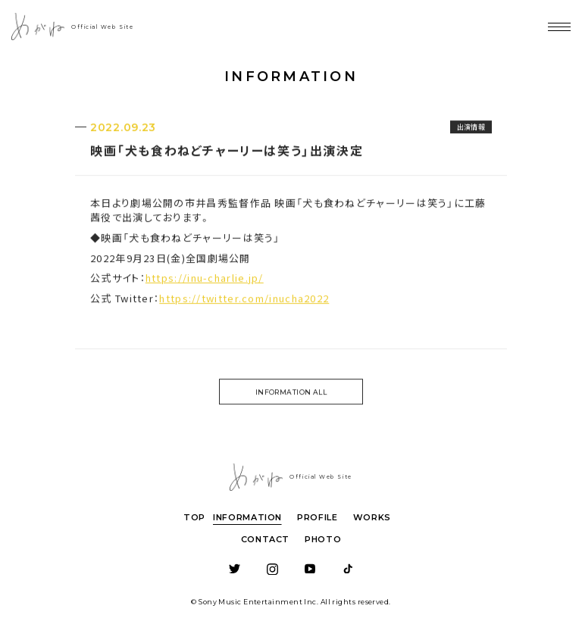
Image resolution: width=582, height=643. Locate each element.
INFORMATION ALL (291, 394)
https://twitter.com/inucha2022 (244, 300)
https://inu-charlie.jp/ (205, 280)
